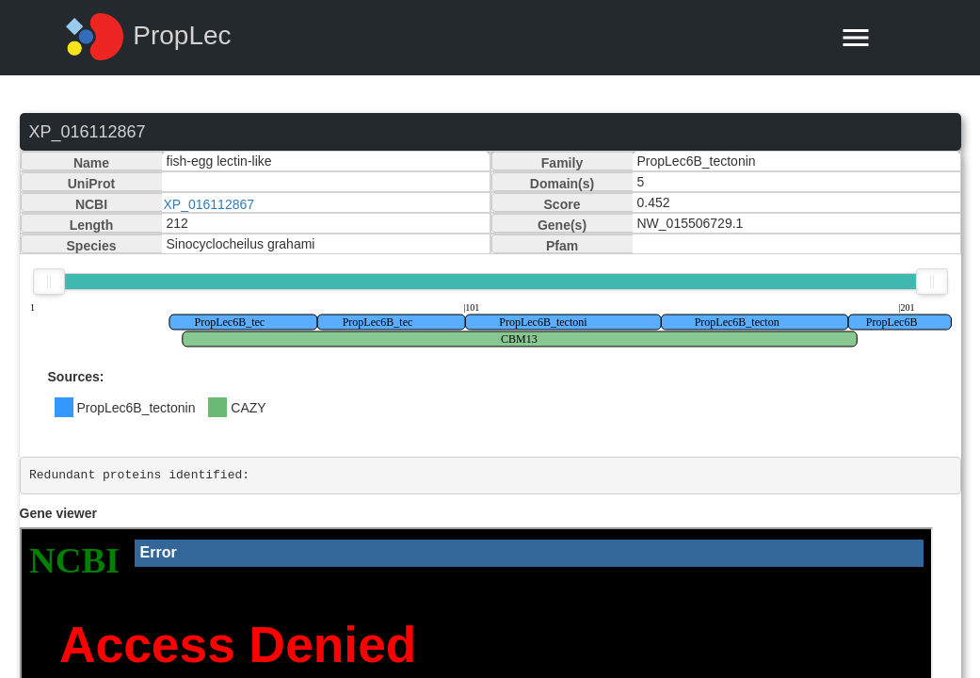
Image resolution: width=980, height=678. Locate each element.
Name (91, 163)
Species (92, 245)
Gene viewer (59, 513)
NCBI (91, 204)
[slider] (49, 281)
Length (92, 225)
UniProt (92, 183)
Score (562, 204)
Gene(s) (562, 225)
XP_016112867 (209, 204)
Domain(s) (562, 183)
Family (562, 163)
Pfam (562, 245)
